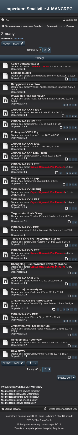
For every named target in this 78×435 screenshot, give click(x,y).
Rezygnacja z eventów (25, 84)
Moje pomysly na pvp (25, 178)
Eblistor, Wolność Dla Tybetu (44, 230)
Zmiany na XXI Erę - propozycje (31, 300)
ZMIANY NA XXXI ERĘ (25, 143)
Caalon (34, 155)
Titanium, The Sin (39, 66)
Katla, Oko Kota (38, 342)
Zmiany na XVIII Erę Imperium (30, 325)
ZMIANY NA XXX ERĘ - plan (29, 152)
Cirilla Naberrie (38, 241)
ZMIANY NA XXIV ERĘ (25, 250)
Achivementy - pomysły (26, 339)
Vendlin (34, 280)
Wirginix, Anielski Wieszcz (43, 87)
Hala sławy (18, 350)
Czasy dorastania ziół (25, 63)
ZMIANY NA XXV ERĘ (25, 227)
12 (75, 310)
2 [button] (45, 49)
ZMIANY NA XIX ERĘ (24, 314)
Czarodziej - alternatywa (26, 289)
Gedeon (34, 292)
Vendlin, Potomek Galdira (43, 216)
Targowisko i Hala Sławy (27, 213)
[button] (49, 50)
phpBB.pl (56, 424)
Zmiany (8, 33)
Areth (33, 181)
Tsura (33, 146)
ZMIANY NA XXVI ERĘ (25, 199)
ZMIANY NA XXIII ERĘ (25, 277)
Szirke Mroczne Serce (41, 75)
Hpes (33, 135)
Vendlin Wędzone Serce (42, 303)
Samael (34, 112)
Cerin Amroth (37, 353)
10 (68, 310)
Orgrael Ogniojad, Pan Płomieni (47, 167)
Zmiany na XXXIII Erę (24, 132)
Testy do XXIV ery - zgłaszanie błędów (35, 238)
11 (71, 310)
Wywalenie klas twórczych (28, 95)
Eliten (33, 317)
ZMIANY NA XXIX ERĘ (25, 164)
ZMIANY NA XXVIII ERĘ (26, 189)
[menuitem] (5, 19)
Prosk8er (44, 420)
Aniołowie (19, 38)
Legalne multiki (21, 72)
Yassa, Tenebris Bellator (42, 98)
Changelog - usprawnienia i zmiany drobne (39, 264)
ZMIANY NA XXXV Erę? (26, 109)
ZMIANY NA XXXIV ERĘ (26, 121)
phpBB (31, 416)
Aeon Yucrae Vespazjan (42, 328)
